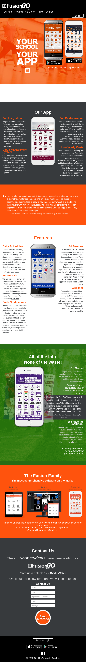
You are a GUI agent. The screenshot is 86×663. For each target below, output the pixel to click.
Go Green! (30, 12)
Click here (15, 299)
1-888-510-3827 (55, 574)
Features (18, 12)
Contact (49, 12)
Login (78, 16)
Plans (40, 12)
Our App (8, 12)
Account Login (43, 641)
